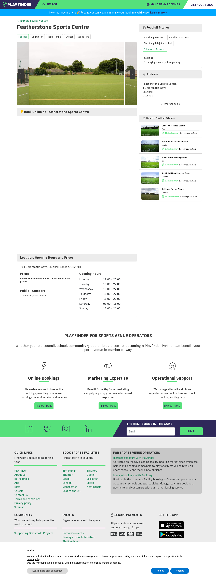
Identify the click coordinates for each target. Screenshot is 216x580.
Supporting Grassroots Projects (33, 533)
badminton (37, 36)
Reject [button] (160, 570)
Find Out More (44, 405)
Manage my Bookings (163, 4)
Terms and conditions (27, 499)
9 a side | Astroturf (179, 37)
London (67, 482)
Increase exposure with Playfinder (133, 457)
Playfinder (20, 470)
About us (19, 474)
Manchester (69, 487)
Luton (90, 482)
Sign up (191, 431)
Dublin (90, 474)
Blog (17, 487)
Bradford (92, 470)
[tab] (77, 257)
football (22, 36)
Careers (18, 491)
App (16, 482)
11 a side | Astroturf (155, 49)
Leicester (92, 478)
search (50, 4)
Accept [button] (180, 570)
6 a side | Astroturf (154, 37)
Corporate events (73, 533)
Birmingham (69, 470)
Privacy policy (23, 503)
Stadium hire (70, 541)
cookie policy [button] (33, 559)
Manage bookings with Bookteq (132, 475)
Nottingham (94, 487)
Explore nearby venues (32, 21)
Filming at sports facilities (78, 537)
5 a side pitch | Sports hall (158, 43)
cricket (69, 36)
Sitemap (19, 507)
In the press (21, 478)
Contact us (21, 495)
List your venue (202, 4)
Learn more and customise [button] (47, 570)
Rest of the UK (71, 491)
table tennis (54, 36)
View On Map (170, 104)
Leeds (66, 478)
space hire (83, 36)
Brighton (67, 474)
